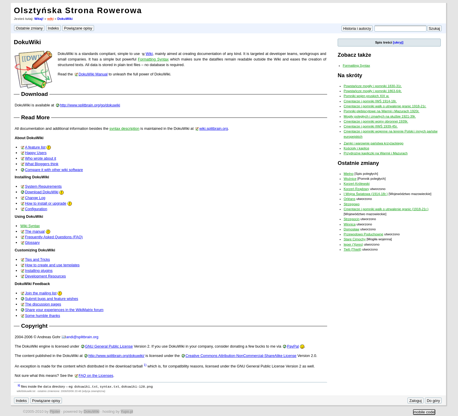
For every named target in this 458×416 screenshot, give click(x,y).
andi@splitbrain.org (82, 337)
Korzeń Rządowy (356, 189)
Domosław (351, 229)
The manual (35, 231)
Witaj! (39, 18)
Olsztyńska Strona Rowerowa (78, 10)
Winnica (349, 224)
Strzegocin (351, 219)
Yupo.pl (127, 411)
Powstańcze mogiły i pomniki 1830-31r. (373, 86)
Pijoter (55, 411)
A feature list (35, 147)
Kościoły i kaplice (356, 148)
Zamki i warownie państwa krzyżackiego (373, 143)
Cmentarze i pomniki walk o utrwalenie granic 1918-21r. (385, 106)
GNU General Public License (109, 346)
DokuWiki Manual (93, 74)
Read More (35, 117)
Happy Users (35, 153)
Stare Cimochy (355, 239)
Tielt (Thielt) (352, 249)
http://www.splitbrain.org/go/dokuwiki (90, 105)
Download (34, 94)
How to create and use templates (52, 265)
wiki (50, 18)
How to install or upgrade (45, 203)
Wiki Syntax (30, 226)
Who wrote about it (40, 158)
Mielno (348, 173)
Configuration (36, 209)
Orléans (349, 199)
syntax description (124, 128)
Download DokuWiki (41, 192)
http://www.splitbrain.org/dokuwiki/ (116, 355)
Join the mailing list (40, 293)
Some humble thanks (42, 315)
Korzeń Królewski (356, 183)
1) (145, 365)
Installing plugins (39, 270)
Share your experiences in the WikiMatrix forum (64, 310)
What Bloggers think (41, 164)
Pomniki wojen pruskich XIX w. (366, 96)
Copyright (34, 326)
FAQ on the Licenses (96, 375)
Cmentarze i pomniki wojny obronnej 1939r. (376, 121)
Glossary (32, 242)
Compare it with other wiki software (54, 170)
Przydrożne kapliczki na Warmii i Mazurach (375, 153)
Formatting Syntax (153, 59)
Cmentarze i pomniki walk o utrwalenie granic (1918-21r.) (386, 209)
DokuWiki (64, 18)
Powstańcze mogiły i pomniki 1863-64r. (373, 91)
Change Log (35, 198)
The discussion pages (43, 304)
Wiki (149, 53)
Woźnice (350, 178)
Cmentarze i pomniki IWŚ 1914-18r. (370, 101)
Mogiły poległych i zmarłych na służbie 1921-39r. (380, 116)
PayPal (293, 346)
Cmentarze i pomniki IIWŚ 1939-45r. (371, 126)
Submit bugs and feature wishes (51, 298)
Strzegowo (351, 204)
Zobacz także (354, 55)
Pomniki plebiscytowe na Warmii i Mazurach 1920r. (381, 111)
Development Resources (45, 276)
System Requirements (43, 186)
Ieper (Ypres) (353, 244)
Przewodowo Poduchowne (363, 234)
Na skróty (350, 75)
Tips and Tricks (37, 259)
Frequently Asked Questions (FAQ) (54, 237)
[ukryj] (398, 42)
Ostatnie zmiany (358, 163)
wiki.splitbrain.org (213, 128)
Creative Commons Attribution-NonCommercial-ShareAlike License (240, 355)
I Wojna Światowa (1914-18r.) (366, 194)
